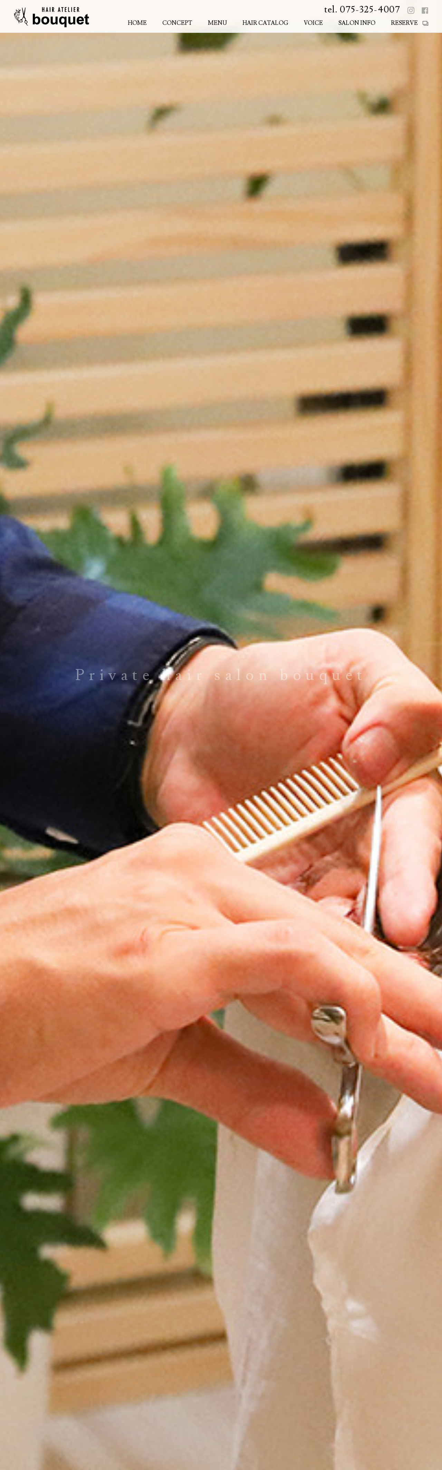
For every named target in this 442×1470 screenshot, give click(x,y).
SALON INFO (356, 23)
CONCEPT (177, 23)
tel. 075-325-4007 (362, 10)
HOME (137, 23)
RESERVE (404, 23)
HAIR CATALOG (265, 23)
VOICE (313, 23)
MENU (217, 23)
